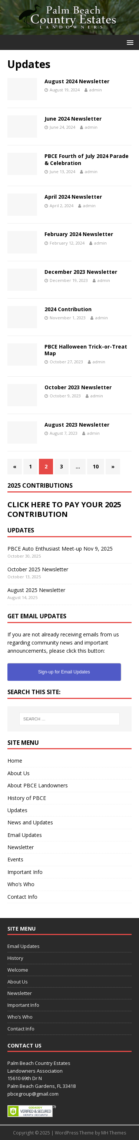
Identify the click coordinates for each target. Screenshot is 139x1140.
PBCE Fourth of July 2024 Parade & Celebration (86, 159)
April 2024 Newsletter (73, 196)
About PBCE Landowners (37, 785)
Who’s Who (20, 884)
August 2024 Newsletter (76, 81)
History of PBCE (26, 797)
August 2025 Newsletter (36, 589)
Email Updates (24, 834)
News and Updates (30, 822)
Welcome (17, 969)
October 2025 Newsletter (37, 569)
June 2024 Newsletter (73, 118)
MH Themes (113, 1133)
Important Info (25, 871)
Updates (17, 810)
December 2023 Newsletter (80, 271)
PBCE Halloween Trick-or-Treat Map (85, 350)
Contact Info (22, 896)
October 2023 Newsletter (78, 387)
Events (15, 859)
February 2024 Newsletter (78, 234)
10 (96, 466)
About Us (18, 773)
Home (14, 760)
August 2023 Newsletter (76, 424)
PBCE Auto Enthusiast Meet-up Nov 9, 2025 (60, 548)
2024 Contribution (68, 309)
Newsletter (20, 847)
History (15, 958)
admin (95, 90)
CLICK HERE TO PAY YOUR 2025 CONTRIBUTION (64, 509)
